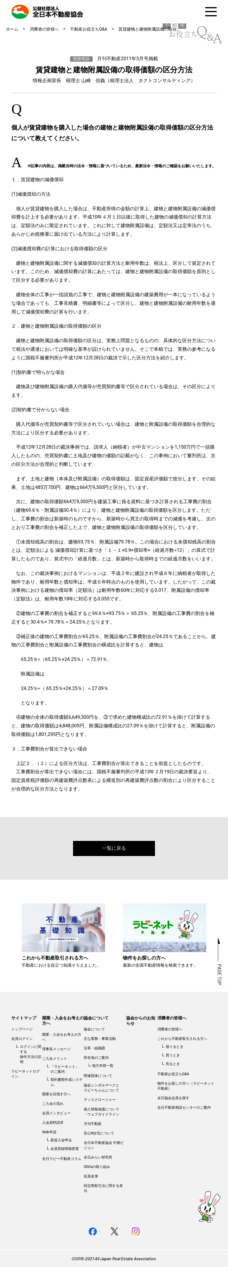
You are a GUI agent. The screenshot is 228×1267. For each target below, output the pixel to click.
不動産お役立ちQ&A (88, 29)
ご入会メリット (54, 1058)
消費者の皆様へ (44, 29)
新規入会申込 (61, 1140)
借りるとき (174, 1047)
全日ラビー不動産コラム (61, 1159)
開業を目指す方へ (56, 1094)
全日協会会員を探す (173, 1098)
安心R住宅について (99, 1133)
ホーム (12, 29)
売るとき (173, 1064)
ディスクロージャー (100, 1100)
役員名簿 (91, 1176)
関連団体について (98, 1076)
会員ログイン (22, 1039)
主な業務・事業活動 (100, 1039)
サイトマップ (23, 1018)
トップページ (22, 1029)
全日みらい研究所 (98, 1157)
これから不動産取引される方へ (182, 1039)
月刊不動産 (93, 1124)
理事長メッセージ (56, 1049)
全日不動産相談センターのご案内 (184, 1107)
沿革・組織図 (94, 1048)
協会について (96, 1018)
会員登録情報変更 (64, 1149)
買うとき (173, 1055)
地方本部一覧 (102, 1066)
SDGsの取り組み (97, 1167)
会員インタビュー (56, 1113)
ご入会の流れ (53, 1104)
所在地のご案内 (96, 1058)
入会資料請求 (53, 1123)
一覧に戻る (114, 848)
